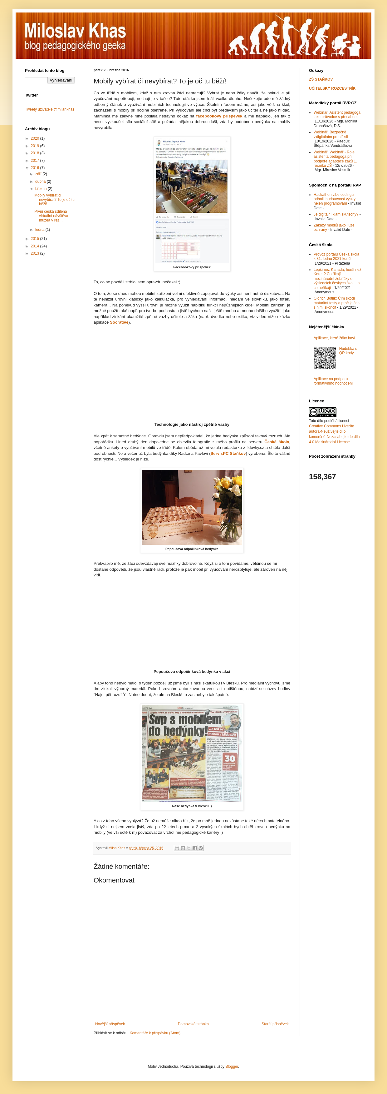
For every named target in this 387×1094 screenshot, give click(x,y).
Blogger (231, 1066)
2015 (35, 238)
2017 (35, 160)
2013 (35, 253)
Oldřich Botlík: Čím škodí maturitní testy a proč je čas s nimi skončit (337, 303)
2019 (35, 146)
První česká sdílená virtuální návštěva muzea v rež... (51, 216)
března (41, 188)
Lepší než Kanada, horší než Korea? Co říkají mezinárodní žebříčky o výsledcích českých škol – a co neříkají (337, 278)
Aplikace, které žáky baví (334, 338)
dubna (41, 181)
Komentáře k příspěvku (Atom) (155, 1033)
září (38, 174)
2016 (35, 168)
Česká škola (276, 442)
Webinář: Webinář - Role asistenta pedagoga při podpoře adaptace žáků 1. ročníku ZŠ (335, 159)
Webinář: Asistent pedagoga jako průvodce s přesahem (337, 114)
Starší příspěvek (275, 1024)
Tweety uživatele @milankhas (49, 109)
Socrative (119, 322)
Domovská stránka (193, 1024)
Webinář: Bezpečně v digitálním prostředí (331, 134)
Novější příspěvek (110, 1024)
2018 (35, 153)
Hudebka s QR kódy (348, 350)
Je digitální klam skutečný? (336, 214)
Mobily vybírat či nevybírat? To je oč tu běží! (54, 199)
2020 (35, 138)
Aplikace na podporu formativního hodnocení (333, 381)
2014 (35, 246)
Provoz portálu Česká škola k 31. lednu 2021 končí (336, 256)
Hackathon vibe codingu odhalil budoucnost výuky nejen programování (334, 199)
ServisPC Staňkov (228, 453)
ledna (40, 229)
